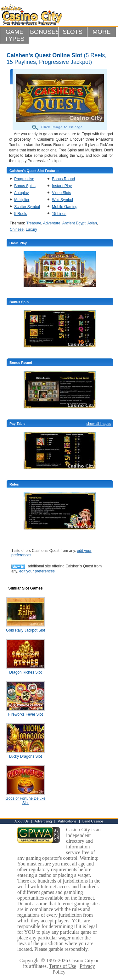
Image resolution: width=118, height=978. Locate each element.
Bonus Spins (24, 186)
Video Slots (61, 193)
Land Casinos (93, 821)
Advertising (43, 821)
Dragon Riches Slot (25, 672)
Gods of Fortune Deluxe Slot (25, 800)
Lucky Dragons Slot (25, 756)
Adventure (51, 223)
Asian (92, 223)
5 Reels (20, 213)
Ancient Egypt (74, 223)
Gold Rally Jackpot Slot (25, 630)
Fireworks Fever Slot (25, 714)
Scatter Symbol (27, 207)
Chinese (17, 229)
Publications (67, 821)
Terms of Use (62, 966)
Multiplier (21, 200)
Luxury (31, 229)
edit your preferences (37, 571)
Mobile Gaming (64, 207)
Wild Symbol (62, 200)
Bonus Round (63, 179)
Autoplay (21, 193)
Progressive (24, 179)
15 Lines (59, 213)
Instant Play (62, 186)
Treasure (33, 223)
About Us (21, 821)
